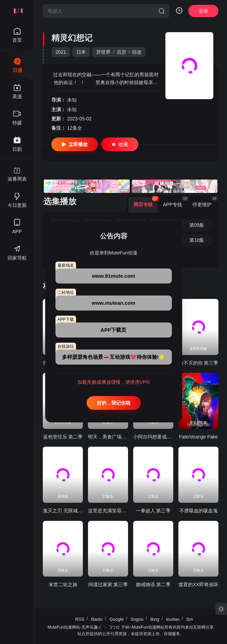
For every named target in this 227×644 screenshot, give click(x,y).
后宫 (121, 52)
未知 (72, 100)
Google (116, 619)
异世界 (103, 52)
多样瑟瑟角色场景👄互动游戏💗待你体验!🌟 (113, 357)
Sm (189, 619)
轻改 (137, 52)
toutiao (172, 619)
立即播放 (75, 144)
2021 (60, 52)
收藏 (120, 144)
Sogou (136, 619)
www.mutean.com (113, 303)
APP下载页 (114, 330)
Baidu (96, 619)
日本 (81, 52)
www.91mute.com (113, 276)
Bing (154, 619)
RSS (79, 619)
